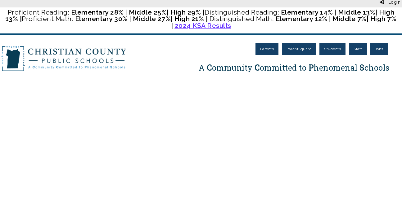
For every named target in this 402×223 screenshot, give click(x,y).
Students (332, 49)
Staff (358, 49)
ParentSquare (299, 49)
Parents (267, 49)
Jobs (379, 49)
